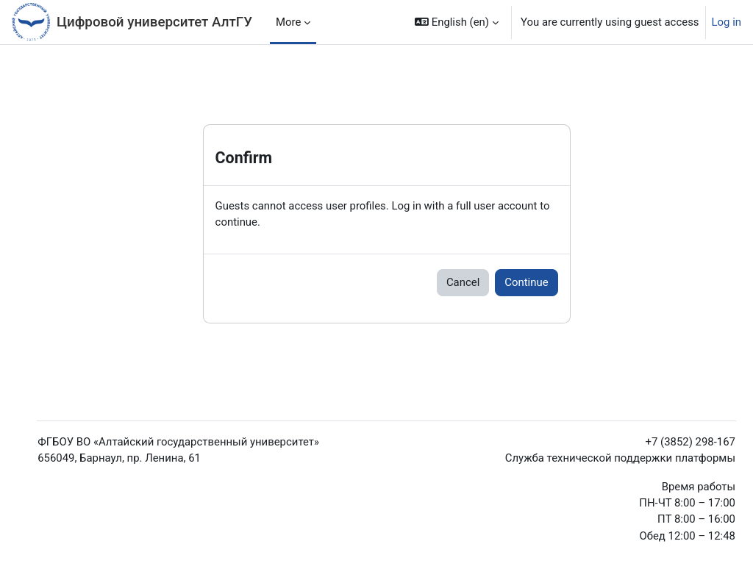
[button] (456, 22)
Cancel (462, 282)
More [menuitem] (288, 22)
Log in (726, 22)
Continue (526, 282)
